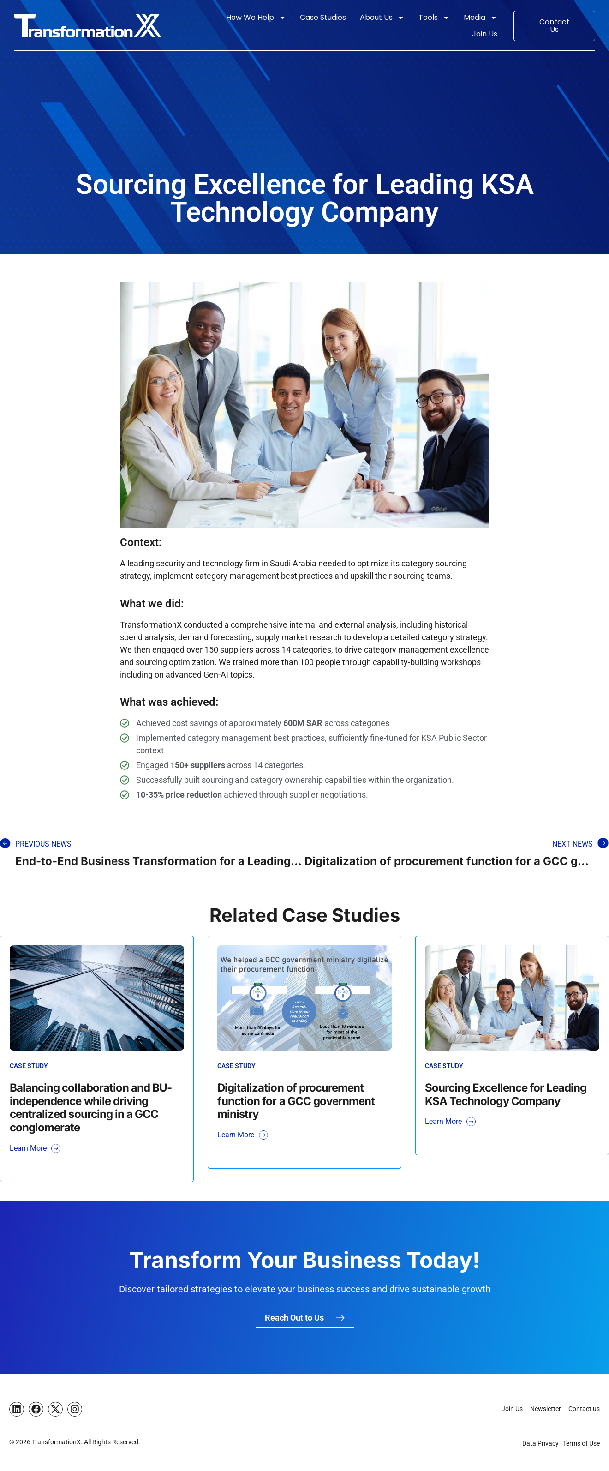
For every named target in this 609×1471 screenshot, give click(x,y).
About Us (382, 17)
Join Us (484, 34)
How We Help (256, 17)
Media (480, 17)
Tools (434, 17)
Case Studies (323, 17)
